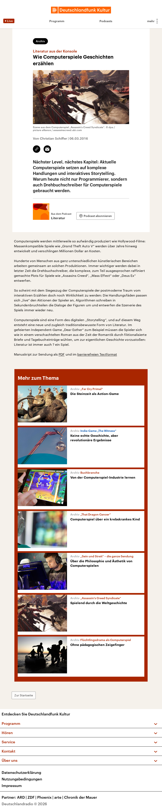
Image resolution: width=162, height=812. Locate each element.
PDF (62, 354)
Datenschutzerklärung (21, 772)
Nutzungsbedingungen (22, 779)
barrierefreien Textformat (97, 354)
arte (59, 797)
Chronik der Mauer (80, 797)
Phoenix (45, 797)
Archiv (40, 41)
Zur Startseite (23, 695)
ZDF (32, 797)
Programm (56, 21)
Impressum (12, 785)
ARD (22, 797)
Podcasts (106, 21)
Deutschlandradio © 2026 (24, 804)
